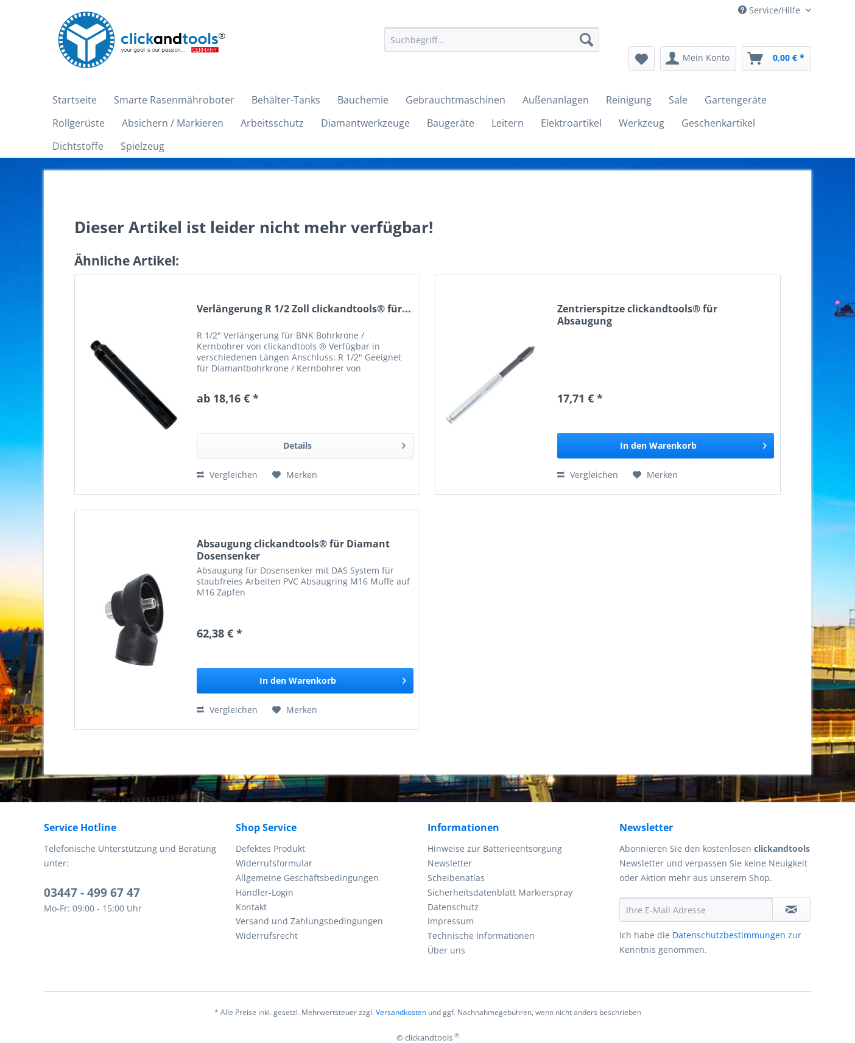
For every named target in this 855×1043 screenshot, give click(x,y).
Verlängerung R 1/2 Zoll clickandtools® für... (304, 309)
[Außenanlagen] (555, 99)
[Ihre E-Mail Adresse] (696, 909)
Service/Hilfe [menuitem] (770, 10)
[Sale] (678, 99)
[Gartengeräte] (735, 99)
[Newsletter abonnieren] (791, 909)
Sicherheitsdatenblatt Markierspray (499, 892)
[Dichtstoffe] (78, 146)
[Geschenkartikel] (718, 123)
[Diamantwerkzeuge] (365, 123)
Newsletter (449, 863)
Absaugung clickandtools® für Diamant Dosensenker (293, 550)
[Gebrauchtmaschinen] (455, 99)
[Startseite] (74, 99)
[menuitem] (491, 45)
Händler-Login (265, 892)
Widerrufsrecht (267, 935)
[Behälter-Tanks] (286, 99)
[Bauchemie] (363, 99)
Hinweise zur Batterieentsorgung (494, 848)
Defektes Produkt (270, 848)
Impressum (450, 921)
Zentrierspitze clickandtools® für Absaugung (637, 315)
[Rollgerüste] (78, 123)
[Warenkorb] (776, 58)
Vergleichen (227, 474)
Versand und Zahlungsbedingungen (309, 921)
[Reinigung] (628, 99)
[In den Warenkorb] (665, 445)
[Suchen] (586, 39)
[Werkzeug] (641, 123)
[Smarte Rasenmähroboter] (174, 99)
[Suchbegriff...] (491, 39)
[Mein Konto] (698, 58)
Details (344, 443)
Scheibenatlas (456, 877)
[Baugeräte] (450, 123)
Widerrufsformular (274, 863)
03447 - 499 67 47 (92, 893)
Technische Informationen (481, 935)
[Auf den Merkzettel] (294, 475)
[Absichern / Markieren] (172, 123)
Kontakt (251, 907)
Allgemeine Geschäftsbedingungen (307, 877)
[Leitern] (507, 123)
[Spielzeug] (142, 146)
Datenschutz (453, 907)
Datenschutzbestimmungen (729, 935)
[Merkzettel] (641, 58)
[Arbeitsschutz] (272, 123)
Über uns (446, 950)
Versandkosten (401, 1012)
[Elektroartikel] (571, 123)
